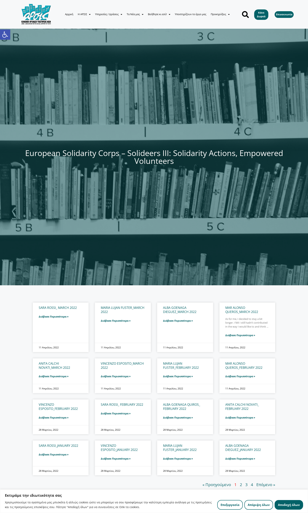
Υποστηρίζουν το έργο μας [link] (190, 14)
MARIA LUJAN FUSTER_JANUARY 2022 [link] (180, 447)
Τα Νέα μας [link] (135, 14)
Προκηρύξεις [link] (220, 14)
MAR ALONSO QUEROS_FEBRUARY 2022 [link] (243, 365)
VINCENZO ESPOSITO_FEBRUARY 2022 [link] (58, 406)
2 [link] (241, 484)
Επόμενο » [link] (265, 484)
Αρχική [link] (69, 14)
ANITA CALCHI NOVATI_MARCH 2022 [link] (54, 365)
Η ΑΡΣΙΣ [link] (84, 14)
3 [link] (246, 484)
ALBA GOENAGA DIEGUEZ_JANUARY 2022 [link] (243, 447)
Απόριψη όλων (259, 505)
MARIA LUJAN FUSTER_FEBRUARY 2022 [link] (181, 365)
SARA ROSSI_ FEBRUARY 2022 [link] (122, 404)
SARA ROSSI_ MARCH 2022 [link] (58, 308)
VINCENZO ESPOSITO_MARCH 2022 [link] (122, 365)
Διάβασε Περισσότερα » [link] (54, 316)
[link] (5, 34)
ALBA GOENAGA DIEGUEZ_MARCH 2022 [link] (179, 310)
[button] (245, 14)
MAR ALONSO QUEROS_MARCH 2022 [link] (241, 310)
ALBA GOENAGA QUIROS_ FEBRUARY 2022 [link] (181, 406)
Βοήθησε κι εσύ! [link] (159, 14)
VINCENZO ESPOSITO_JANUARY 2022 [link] (119, 447)
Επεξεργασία (230, 505)
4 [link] (252, 484)
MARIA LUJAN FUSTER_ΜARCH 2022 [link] (122, 310)
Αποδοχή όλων (289, 505)
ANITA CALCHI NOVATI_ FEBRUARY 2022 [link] (242, 406)
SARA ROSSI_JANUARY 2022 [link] (58, 445)
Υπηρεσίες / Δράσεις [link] (108, 14)
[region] (154, 501)
